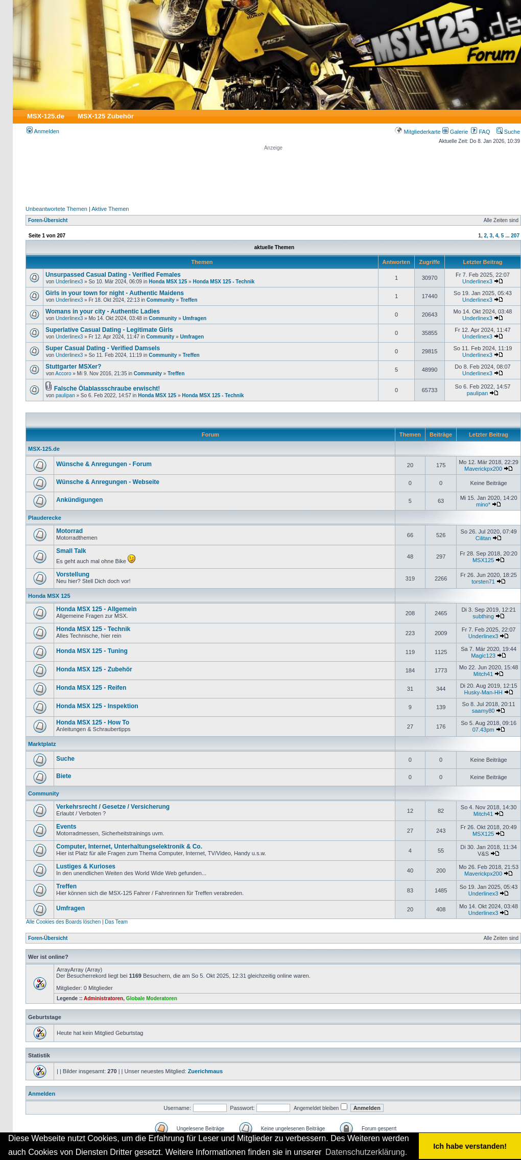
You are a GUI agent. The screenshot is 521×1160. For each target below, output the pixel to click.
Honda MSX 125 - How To (92, 722)
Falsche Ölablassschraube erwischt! (107, 388)
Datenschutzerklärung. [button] (366, 1152)
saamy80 (483, 711)
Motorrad (69, 531)
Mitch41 (483, 674)
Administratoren (103, 998)
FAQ (480, 132)
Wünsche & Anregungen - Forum (104, 464)
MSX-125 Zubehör (106, 116)
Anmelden (43, 131)
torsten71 (483, 581)
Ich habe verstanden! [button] (470, 1146)
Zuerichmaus (205, 1071)
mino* (483, 504)
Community (161, 300)
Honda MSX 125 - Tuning (92, 651)
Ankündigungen (79, 499)
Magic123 (483, 655)
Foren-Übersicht (47, 220)
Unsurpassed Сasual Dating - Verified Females (113, 274)
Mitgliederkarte (417, 132)
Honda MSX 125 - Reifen (91, 687)
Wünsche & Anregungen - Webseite (107, 482)
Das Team (116, 922)
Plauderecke (44, 518)
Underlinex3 (69, 281)
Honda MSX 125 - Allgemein (96, 609)
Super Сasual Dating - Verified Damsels (102, 348)
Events (66, 826)
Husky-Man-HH (483, 692)
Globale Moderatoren (151, 998)
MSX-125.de (45, 116)
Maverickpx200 (483, 469)
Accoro (63, 373)
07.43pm (483, 730)
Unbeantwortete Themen (56, 209)
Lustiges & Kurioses (85, 866)
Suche (508, 132)
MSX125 (483, 560)
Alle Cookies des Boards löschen (63, 922)
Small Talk (71, 550)
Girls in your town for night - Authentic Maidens (114, 293)
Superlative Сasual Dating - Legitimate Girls (109, 329)
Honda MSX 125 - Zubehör (94, 669)
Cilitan (483, 538)
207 (515, 235)
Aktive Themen (110, 209)
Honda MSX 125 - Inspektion (97, 706)
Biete (63, 776)
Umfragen (194, 318)
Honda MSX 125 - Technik (223, 281)
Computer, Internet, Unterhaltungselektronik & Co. (129, 846)
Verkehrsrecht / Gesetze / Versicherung (113, 806)
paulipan (65, 395)
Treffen (188, 300)
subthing (483, 616)
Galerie (455, 132)
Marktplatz (42, 744)
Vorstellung (72, 574)
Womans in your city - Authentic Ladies (102, 311)
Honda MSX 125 (168, 281)
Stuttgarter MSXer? (73, 366)
